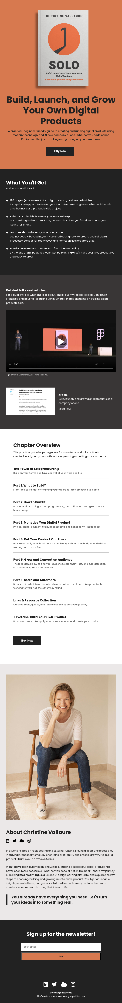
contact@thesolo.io (61, 992)
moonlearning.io (30, 875)
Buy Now (60, 151)
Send (60, 956)
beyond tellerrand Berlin (39, 299)
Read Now (64, 409)
